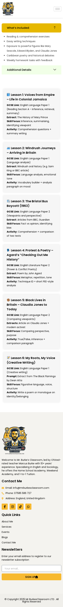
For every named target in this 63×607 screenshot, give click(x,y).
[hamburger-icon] (57, 8)
